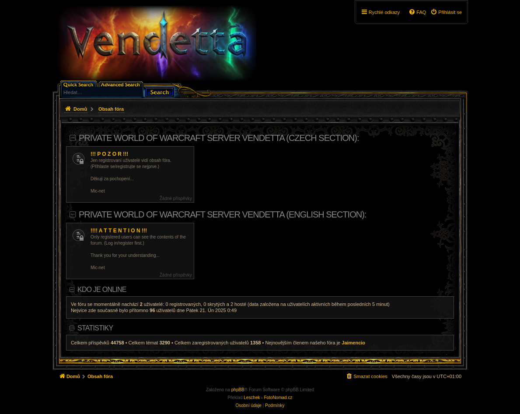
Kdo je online (101, 289)
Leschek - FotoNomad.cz (268, 397)
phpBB (237, 389)
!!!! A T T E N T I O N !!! (119, 231)
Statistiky (95, 328)
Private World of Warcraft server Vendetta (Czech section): (219, 138)
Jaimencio (353, 342)
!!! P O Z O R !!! (109, 154)
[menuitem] (446, 12)
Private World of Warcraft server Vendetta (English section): (222, 214)
